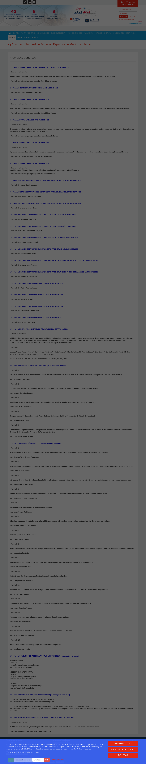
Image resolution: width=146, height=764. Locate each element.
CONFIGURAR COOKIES (58, 760)
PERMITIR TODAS (123, 743)
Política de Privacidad (16, 752)
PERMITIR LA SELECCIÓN (123, 749)
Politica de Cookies (32, 752)
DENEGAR (123, 755)
